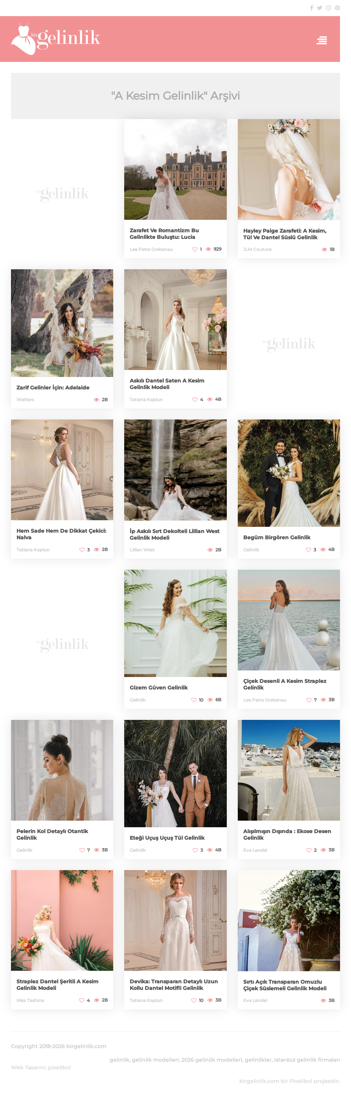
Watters (25, 399)
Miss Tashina (30, 1000)
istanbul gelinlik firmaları (307, 1060)
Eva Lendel (255, 850)
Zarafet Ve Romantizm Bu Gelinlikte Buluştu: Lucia (164, 233)
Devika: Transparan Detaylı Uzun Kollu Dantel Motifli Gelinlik (174, 984)
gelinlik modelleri (155, 1060)
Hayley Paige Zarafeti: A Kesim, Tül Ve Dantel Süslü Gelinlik (284, 234)
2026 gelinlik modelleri (211, 1060)
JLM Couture (257, 249)
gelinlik (119, 1060)
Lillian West (142, 549)
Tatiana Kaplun (146, 399)
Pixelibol (300, 1081)
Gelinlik (251, 549)
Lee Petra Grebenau (151, 249)
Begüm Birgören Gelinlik (276, 537)
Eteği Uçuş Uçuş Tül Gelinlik (167, 838)
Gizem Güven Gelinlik (159, 687)
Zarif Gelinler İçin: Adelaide (52, 387)
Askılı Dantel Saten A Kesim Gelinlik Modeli (167, 384)
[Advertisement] (62, 192)
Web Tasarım (28, 1067)
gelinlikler (258, 1060)
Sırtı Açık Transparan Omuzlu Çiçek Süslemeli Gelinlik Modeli (284, 985)
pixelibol (59, 1067)
